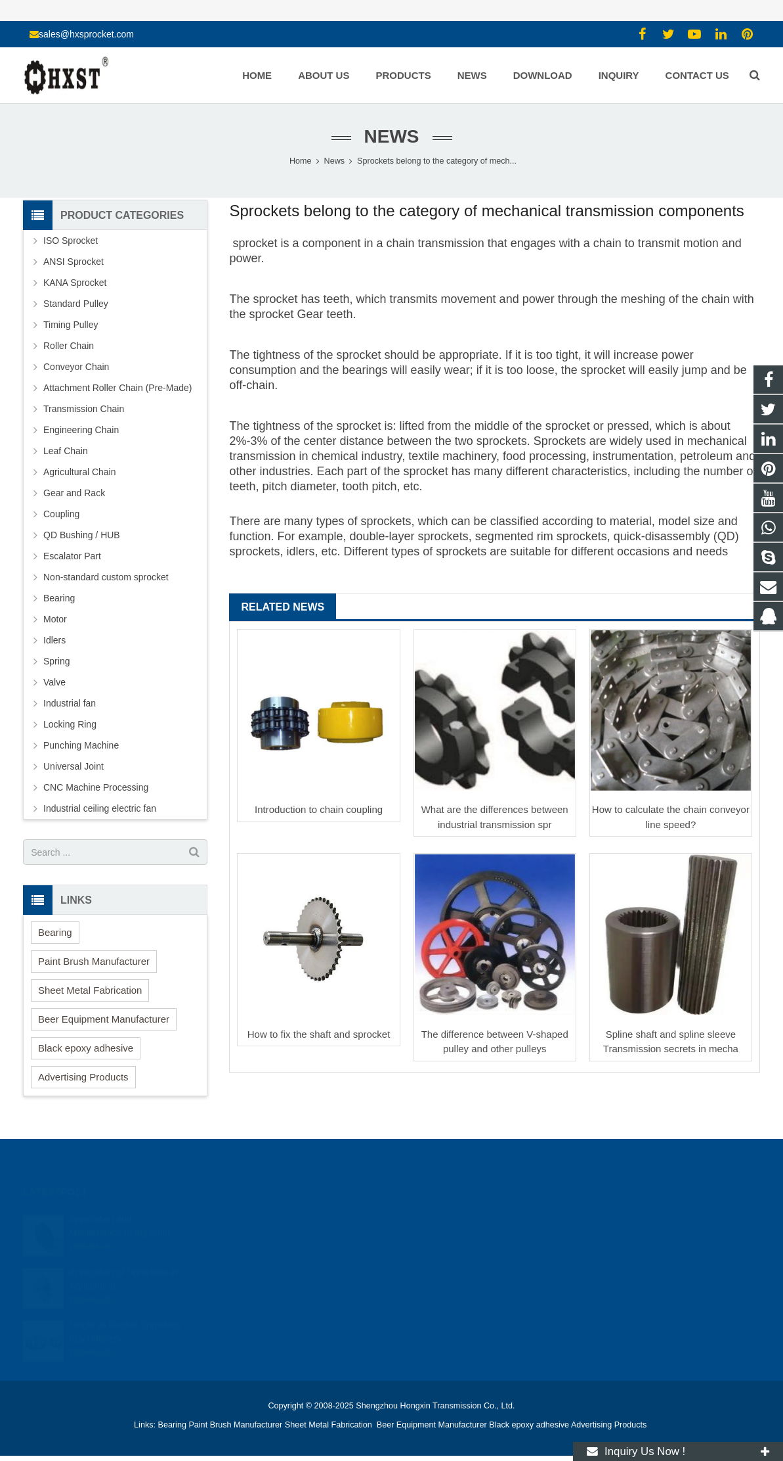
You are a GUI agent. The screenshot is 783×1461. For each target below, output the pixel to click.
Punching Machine (81, 745)
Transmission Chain (83, 409)
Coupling (61, 514)
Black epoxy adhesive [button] (85, 1048)
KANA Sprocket (75, 282)
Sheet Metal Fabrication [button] (90, 990)
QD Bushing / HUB (81, 535)
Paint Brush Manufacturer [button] (94, 961)
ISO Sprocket (70, 240)
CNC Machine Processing (95, 787)
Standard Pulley (75, 303)
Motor (55, 619)
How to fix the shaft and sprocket (319, 1034)
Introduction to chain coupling (319, 809)
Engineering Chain (81, 430)
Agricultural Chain (79, 472)
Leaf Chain (65, 451)
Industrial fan (69, 703)
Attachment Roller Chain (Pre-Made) (117, 388)
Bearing (59, 598)
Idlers (54, 640)
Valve (54, 682)
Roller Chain (68, 345)
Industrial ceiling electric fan (99, 808)
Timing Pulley (70, 324)
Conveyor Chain (76, 366)
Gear (310, 314)
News (391, 136)
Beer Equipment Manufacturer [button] (103, 1019)
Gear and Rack (74, 493)
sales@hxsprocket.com (86, 34)
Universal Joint (73, 766)
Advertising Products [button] (83, 1076)
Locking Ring (69, 724)
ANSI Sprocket (73, 261)
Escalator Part (72, 556)
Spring (56, 661)
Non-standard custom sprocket (106, 577)
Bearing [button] (55, 932)
